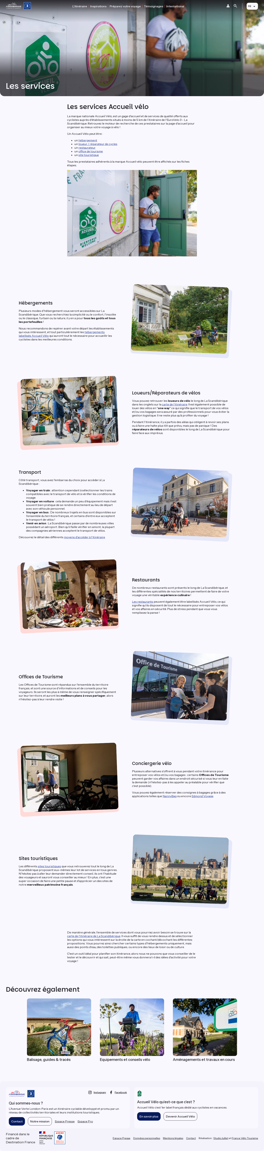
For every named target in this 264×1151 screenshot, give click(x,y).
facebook (121, 1092)
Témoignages (153, 6)
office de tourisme (90, 151)
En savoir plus (149, 1116)
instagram (100, 1092)
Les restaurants (142, 601)
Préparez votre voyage (125, 6)
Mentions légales (173, 1138)
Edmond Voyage (202, 796)
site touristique (88, 155)
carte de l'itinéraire (174, 404)
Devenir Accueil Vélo (180, 1116)
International (175, 6)
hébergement (87, 140)
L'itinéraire (79, 6)
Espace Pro (85, 1121)
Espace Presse (65, 1121)
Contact (17, 1121)
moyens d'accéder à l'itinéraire (84, 537)
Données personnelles (146, 1138)
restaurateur (87, 147)
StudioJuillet (220, 1138)
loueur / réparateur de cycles (97, 144)
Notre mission (40, 1121)
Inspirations (98, 6)
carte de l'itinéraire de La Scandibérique (93, 936)
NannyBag (170, 796)
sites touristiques (49, 866)
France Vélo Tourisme (245, 1138)
